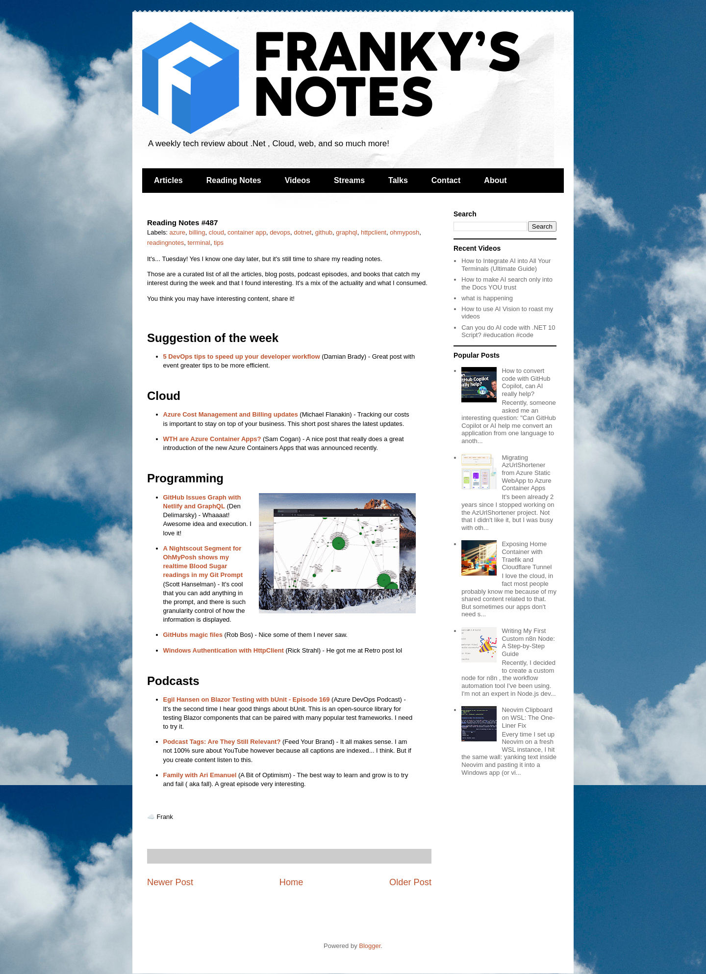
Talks (398, 180)
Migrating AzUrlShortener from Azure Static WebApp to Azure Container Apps (526, 473)
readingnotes (165, 242)
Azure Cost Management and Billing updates (230, 414)
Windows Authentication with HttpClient (223, 650)
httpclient (373, 232)
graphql (346, 232)
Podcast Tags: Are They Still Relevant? (222, 741)
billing (197, 232)
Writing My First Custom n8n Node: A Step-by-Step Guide (528, 642)
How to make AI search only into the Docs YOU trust (507, 283)
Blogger (369, 945)
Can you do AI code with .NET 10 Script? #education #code (508, 331)
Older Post (410, 882)
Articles (168, 180)
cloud (216, 232)
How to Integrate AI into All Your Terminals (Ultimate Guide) (506, 264)
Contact (446, 180)
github (323, 232)
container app (246, 232)
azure (178, 232)
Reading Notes (233, 180)
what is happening (487, 298)
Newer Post (170, 882)
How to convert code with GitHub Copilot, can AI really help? (526, 382)
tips (219, 242)
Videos (297, 180)
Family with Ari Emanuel (200, 775)
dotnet (302, 232)
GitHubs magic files (193, 634)
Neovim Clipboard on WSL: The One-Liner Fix (528, 717)
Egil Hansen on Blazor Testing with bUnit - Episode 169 (246, 699)
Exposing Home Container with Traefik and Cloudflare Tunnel (527, 555)
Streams (349, 180)
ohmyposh (404, 232)
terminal (198, 242)
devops (280, 232)
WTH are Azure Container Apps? (212, 439)
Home (291, 882)
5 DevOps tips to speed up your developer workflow (241, 356)
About (495, 180)
